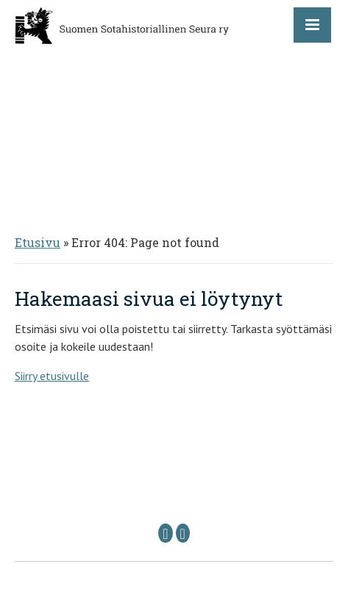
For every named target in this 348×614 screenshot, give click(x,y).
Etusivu (37, 242)
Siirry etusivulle (52, 375)
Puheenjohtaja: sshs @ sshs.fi (119, 489)
